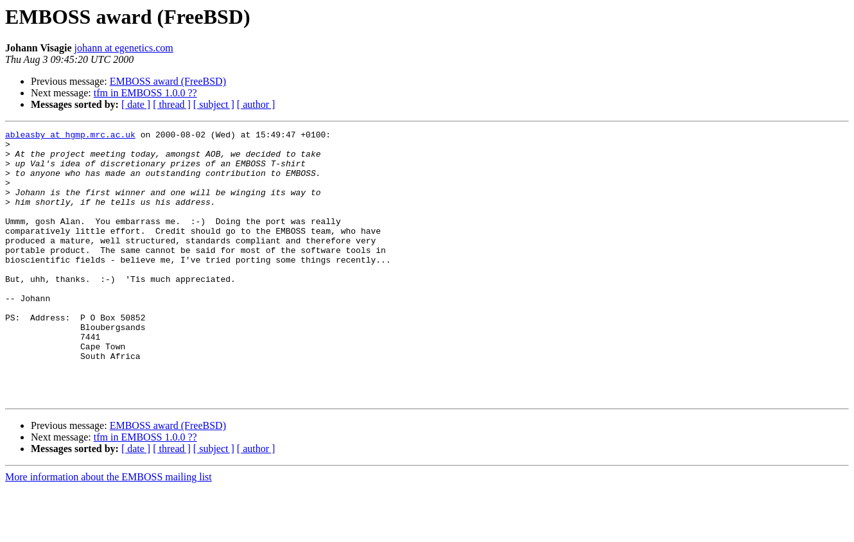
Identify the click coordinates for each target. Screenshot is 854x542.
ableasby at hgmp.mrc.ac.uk (70, 136)
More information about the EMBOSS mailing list (108, 530)
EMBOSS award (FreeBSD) (168, 81)
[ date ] (135, 104)
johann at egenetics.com (123, 47)
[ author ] (256, 104)
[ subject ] (213, 104)
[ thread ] (172, 104)
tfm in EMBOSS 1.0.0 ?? (145, 92)
